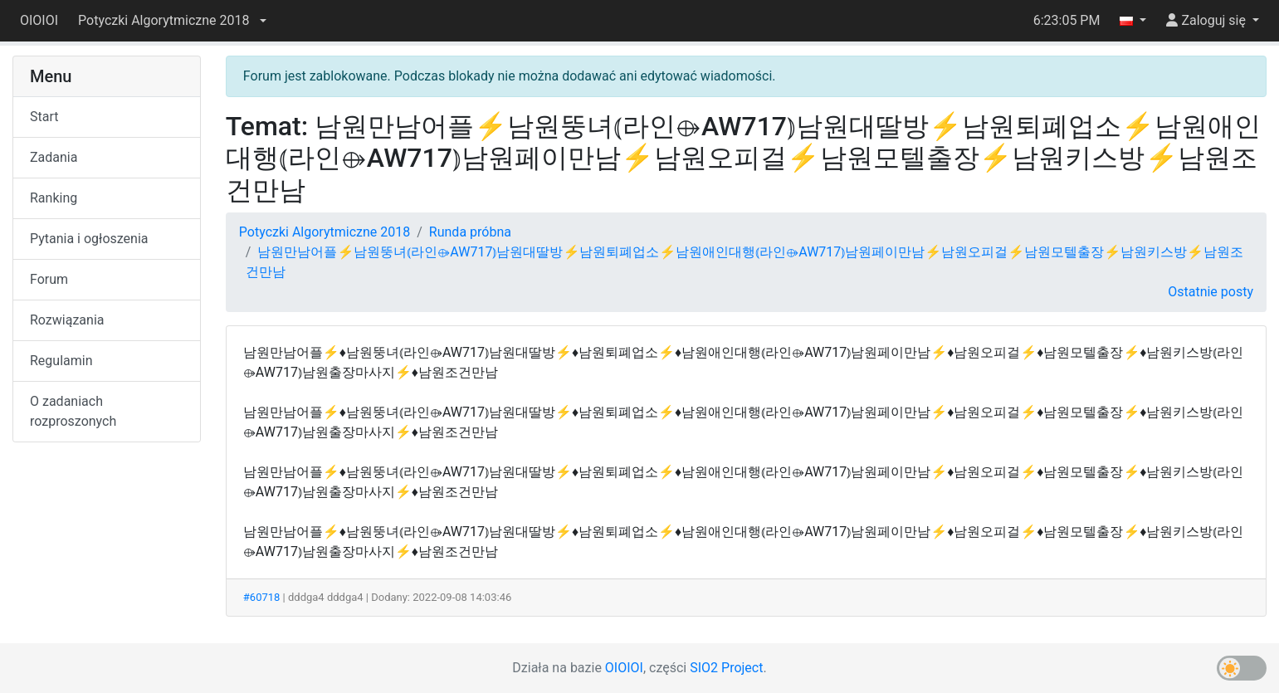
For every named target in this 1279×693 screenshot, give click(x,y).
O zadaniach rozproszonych (73, 411)
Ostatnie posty (1210, 292)
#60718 (262, 597)
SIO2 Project (726, 668)
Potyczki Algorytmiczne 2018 (324, 232)
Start (44, 116)
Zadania (53, 157)
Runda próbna (470, 232)
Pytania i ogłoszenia (89, 238)
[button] (172, 20)
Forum (49, 279)
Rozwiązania (67, 320)
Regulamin (61, 360)
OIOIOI (39, 20)
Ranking (53, 198)
